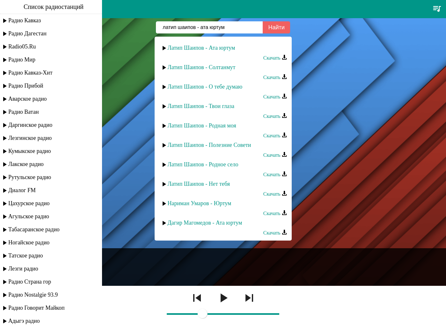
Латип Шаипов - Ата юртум (201, 48)
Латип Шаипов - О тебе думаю (205, 86)
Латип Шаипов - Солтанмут (202, 67)
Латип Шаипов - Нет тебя (199, 184)
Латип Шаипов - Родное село (203, 164)
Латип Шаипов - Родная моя (202, 125)
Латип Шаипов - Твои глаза (201, 106)
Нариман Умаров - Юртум (199, 203)
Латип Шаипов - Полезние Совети (209, 145)
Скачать (275, 58)
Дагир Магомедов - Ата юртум (205, 223)
